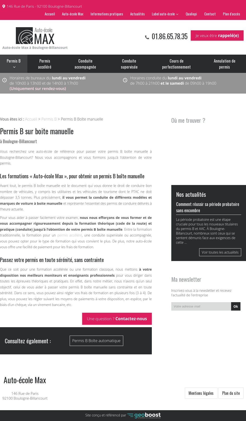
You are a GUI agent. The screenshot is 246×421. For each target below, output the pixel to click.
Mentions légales (201, 393)
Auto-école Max (72, 13)
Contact (210, 13)
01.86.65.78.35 (169, 36)
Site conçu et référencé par (123, 416)
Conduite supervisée (129, 64)
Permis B (14, 61)
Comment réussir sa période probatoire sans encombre (207, 207)
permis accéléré (69, 235)
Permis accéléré (44, 64)
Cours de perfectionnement (176, 64)
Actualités (137, 13)
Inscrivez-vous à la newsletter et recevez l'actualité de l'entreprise (201, 292)
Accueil (50, 13)
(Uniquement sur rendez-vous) (38, 88)
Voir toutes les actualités (220, 252)
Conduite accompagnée (85, 64)
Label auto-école (163, 13)
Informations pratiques (107, 13)
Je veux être (217, 35)
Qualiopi (191, 13)
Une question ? (117, 318)
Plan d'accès (231, 13)
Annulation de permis (224, 64)
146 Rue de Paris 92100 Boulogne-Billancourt (24, 388)
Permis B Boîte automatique (96, 340)
